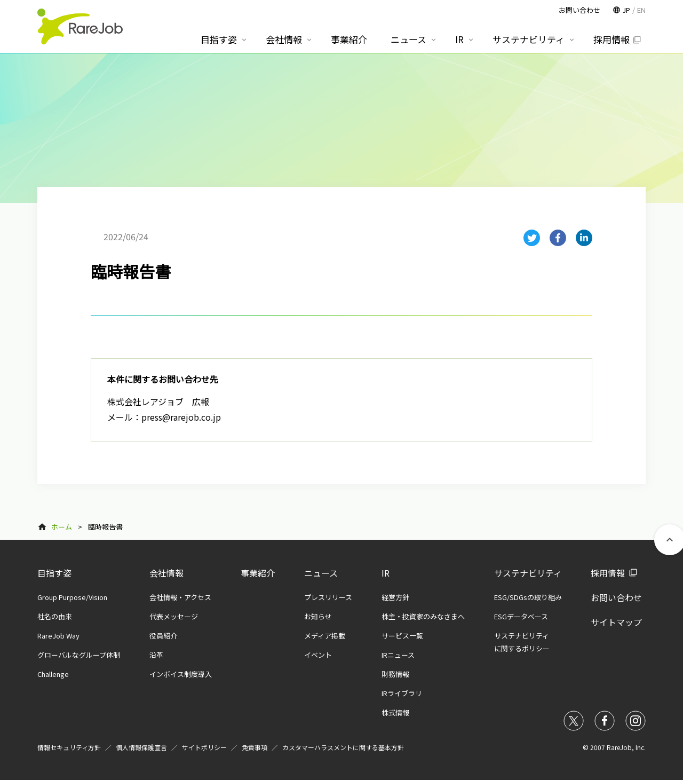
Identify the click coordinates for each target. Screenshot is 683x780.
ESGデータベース (521, 616)
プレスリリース (328, 597)
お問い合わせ (616, 597)
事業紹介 (258, 572)
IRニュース (398, 655)
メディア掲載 (324, 636)
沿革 (156, 655)
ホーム (61, 527)
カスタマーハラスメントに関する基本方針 (343, 747)
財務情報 (395, 674)
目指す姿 (54, 572)
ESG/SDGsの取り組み (528, 597)
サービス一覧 (402, 636)
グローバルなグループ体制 (78, 655)
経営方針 (395, 597)
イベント (318, 655)
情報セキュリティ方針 (69, 747)
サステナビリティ (528, 572)
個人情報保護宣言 (141, 747)
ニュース (321, 572)
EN (641, 10)
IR (386, 572)
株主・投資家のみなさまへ (423, 616)
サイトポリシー (204, 747)
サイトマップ (616, 622)
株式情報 (395, 712)
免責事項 (254, 747)
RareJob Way (58, 636)
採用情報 (608, 572)
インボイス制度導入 (180, 674)
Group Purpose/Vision (72, 597)
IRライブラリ (402, 693)
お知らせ (318, 616)
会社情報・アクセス (180, 597)
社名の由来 (54, 616)
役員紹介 (163, 636)
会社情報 (166, 572)
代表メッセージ (173, 616)
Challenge (53, 674)
